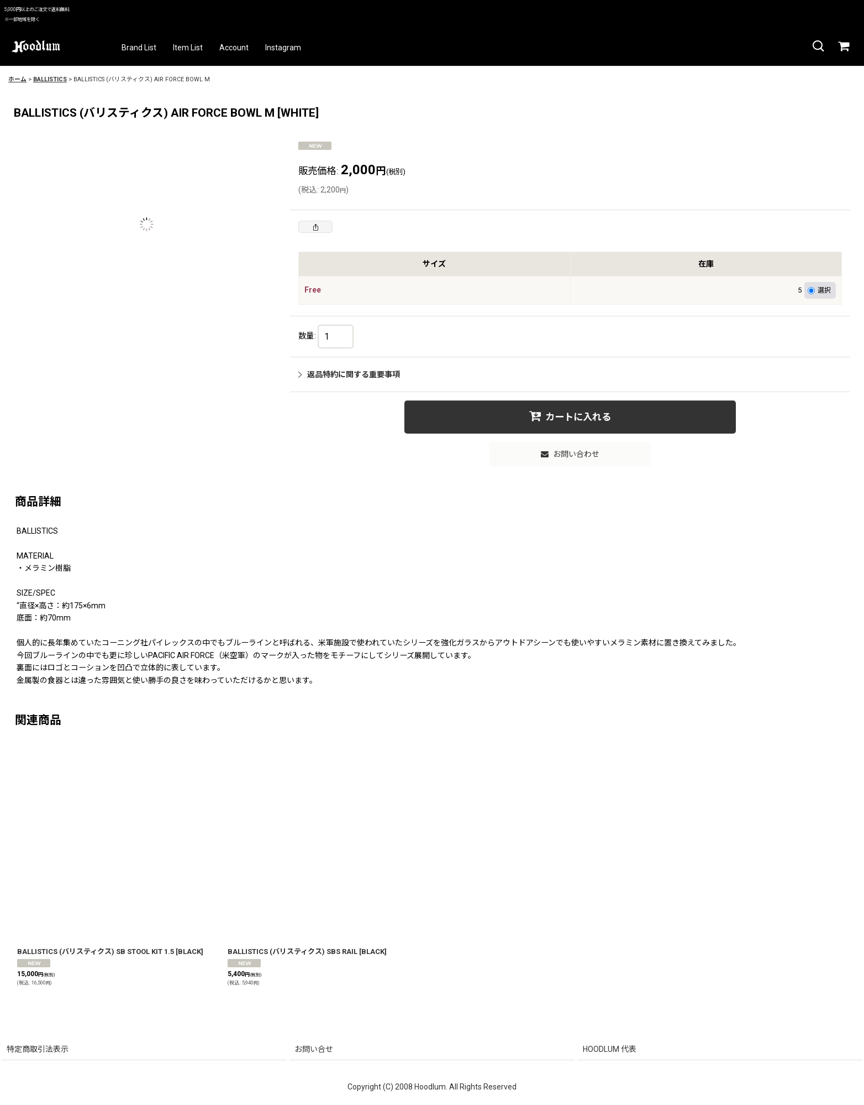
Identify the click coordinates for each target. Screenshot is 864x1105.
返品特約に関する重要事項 (349, 374)
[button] (818, 46)
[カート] (843, 46)
